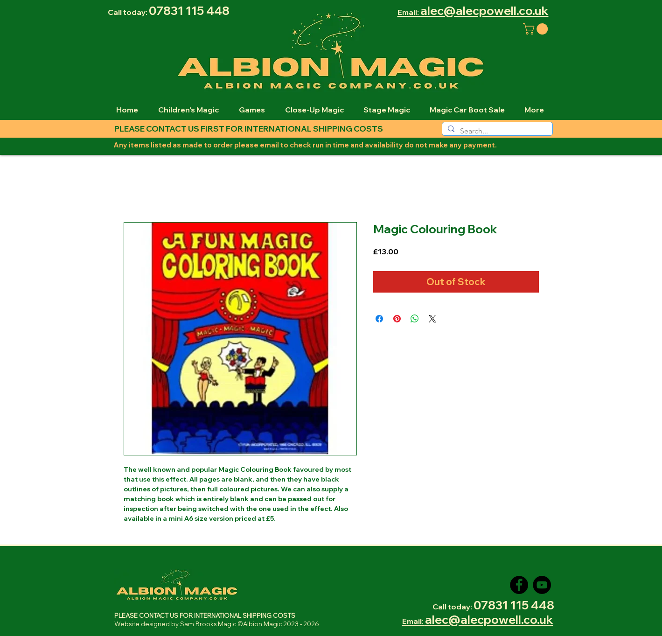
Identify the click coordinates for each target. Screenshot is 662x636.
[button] (537, 29)
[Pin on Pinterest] (397, 318)
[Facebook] (519, 585)
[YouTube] (542, 585)
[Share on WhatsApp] (414, 318)
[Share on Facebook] (379, 318)
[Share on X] (432, 318)
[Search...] (496, 131)
